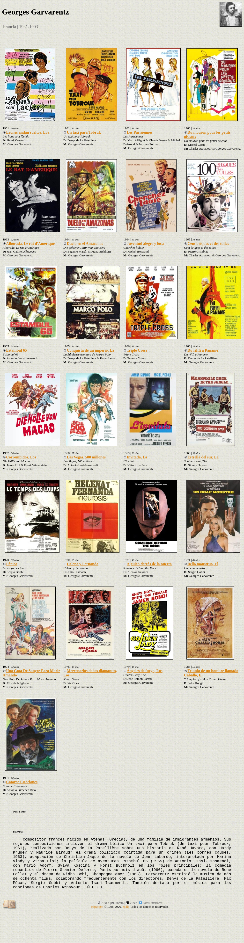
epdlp (125, 906)
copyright (97, 906)
